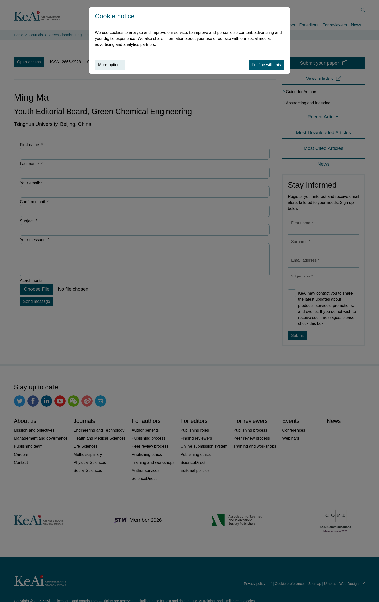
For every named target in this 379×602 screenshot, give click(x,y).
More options (110, 65)
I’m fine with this (266, 65)
